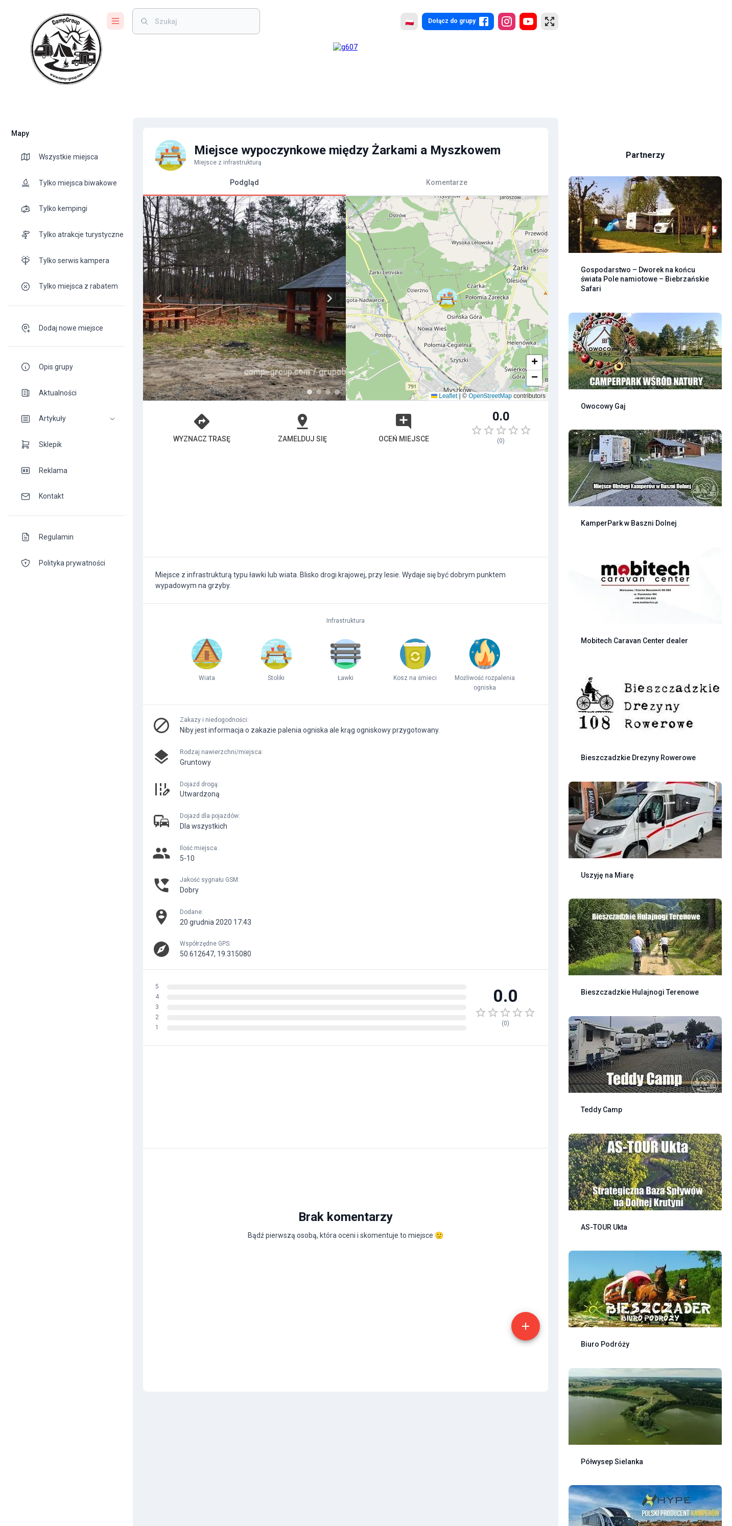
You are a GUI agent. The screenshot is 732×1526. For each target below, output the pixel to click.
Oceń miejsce (404, 427)
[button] (66, 419)
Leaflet (444, 396)
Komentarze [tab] (446, 182)
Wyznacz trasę (201, 427)
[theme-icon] (29, 157)
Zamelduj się (302, 427)
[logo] (66, 49)
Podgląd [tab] (244, 186)
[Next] (329, 298)
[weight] (202, 21)
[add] (525, 1326)
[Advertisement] (345, 506)
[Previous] (159, 298)
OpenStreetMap (490, 396)
